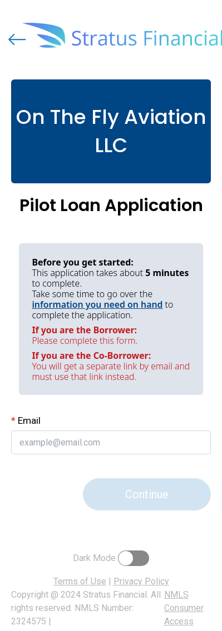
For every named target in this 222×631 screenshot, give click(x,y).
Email (26, 420)
